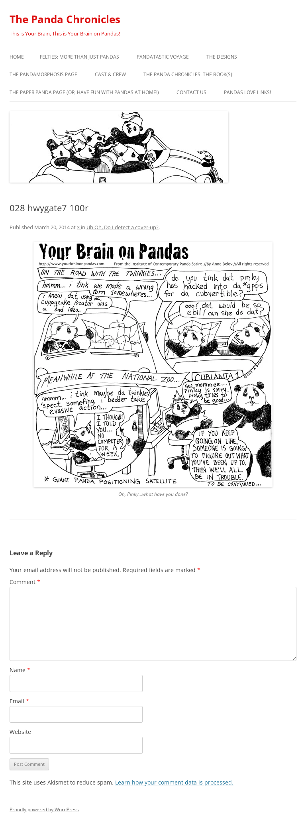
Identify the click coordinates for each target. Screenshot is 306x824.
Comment (25, 582)
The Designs (221, 56)
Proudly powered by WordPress (44, 809)
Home (17, 56)
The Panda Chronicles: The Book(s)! (188, 74)
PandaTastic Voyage (163, 56)
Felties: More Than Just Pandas (79, 56)
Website (20, 732)
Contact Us (191, 92)
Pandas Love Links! (247, 92)
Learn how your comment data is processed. (174, 782)
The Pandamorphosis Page (43, 74)
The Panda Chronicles (65, 19)
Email (19, 701)
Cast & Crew (110, 74)
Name (20, 670)
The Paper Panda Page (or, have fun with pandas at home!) (84, 92)
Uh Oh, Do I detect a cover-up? (122, 227)
